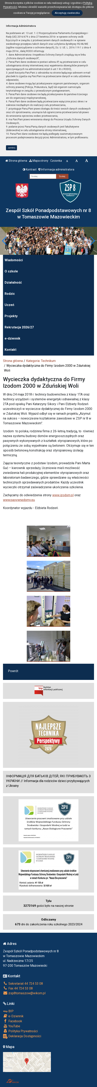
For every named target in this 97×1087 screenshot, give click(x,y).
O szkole (11, 271)
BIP (8, 1011)
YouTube (11, 1026)
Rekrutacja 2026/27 (19, 327)
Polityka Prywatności (20, 1031)
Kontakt (10, 350)
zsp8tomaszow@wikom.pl (24, 993)
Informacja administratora (56, 169)
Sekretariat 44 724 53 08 (23, 983)
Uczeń (9, 305)
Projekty (11, 316)
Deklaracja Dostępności (22, 1036)
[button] (4, 240)
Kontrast (30, 169)
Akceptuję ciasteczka (67, 12)
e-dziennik (12, 338)
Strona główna (16, 160)
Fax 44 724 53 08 (18, 988)
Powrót (13, 671)
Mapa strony (38, 160)
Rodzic (10, 294)
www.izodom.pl (63, 495)
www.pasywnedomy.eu (19, 500)
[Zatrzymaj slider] (48, 251)
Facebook (12, 1021)
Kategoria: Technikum (41, 361)
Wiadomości (14, 260)
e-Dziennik (13, 1016)
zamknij (11, 148)
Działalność (13, 282)
